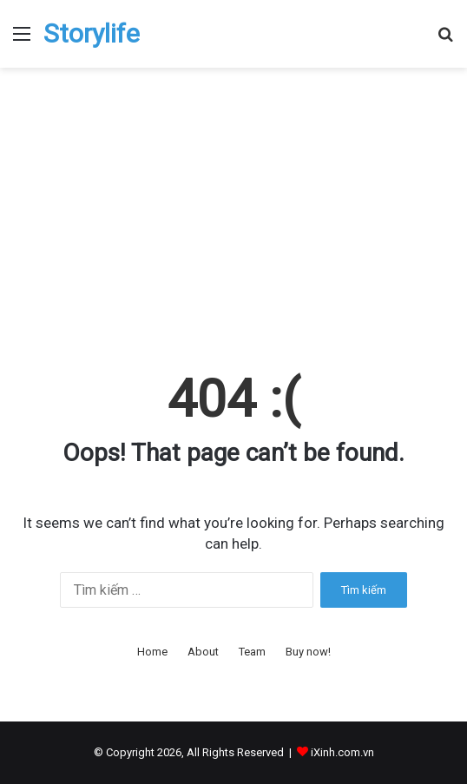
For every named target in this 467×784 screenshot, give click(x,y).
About (203, 651)
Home (152, 651)
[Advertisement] (233, 215)
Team (252, 651)
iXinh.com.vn (342, 752)
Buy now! (308, 651)
